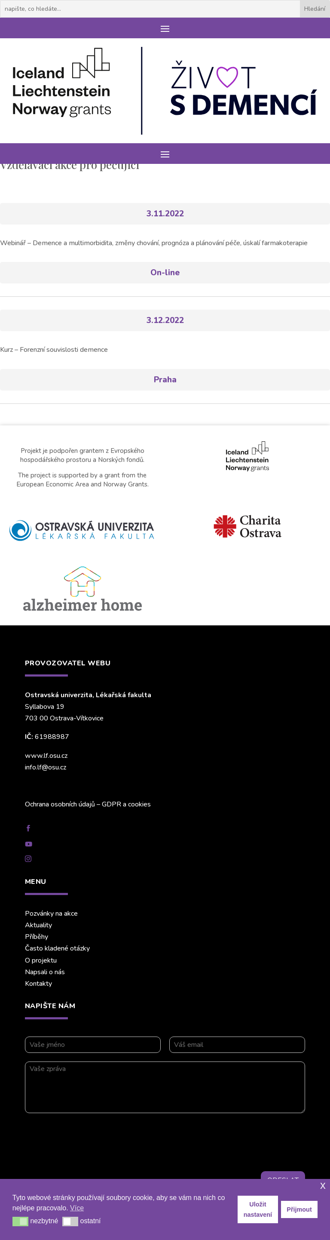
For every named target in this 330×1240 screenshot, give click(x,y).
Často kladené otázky (57, 948)
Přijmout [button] (299, 1209)
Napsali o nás (45, 972)
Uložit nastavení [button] (258, 1209)
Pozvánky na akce (51, 913)
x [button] (323, 1185)
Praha (165, 379)
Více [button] (77, 1208)
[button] (20, 1221)
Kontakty (38, 983)
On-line (165, 272)
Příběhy (36, 937)
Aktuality (38, 925)
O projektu (41, 960)
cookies (139, 804)
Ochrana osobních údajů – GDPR (73, 804)
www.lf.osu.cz (46, 755)
